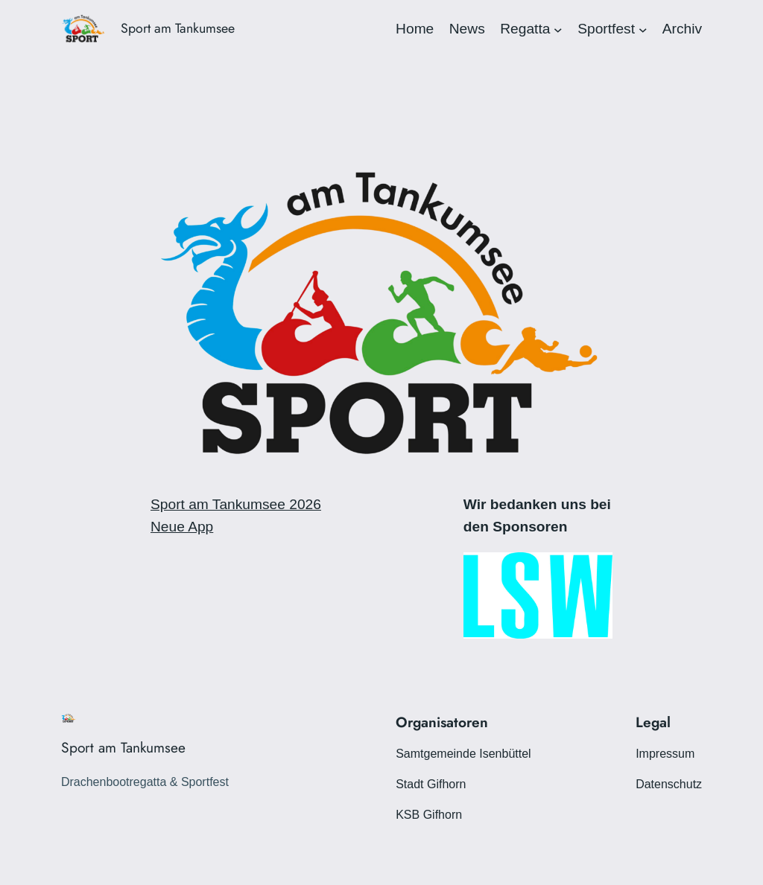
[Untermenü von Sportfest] (643, 29)
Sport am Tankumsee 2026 (236, 504)
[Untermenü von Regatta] (558, 29)
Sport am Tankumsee (178, 28)
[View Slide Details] (537, 595)
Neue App (182, 526)
